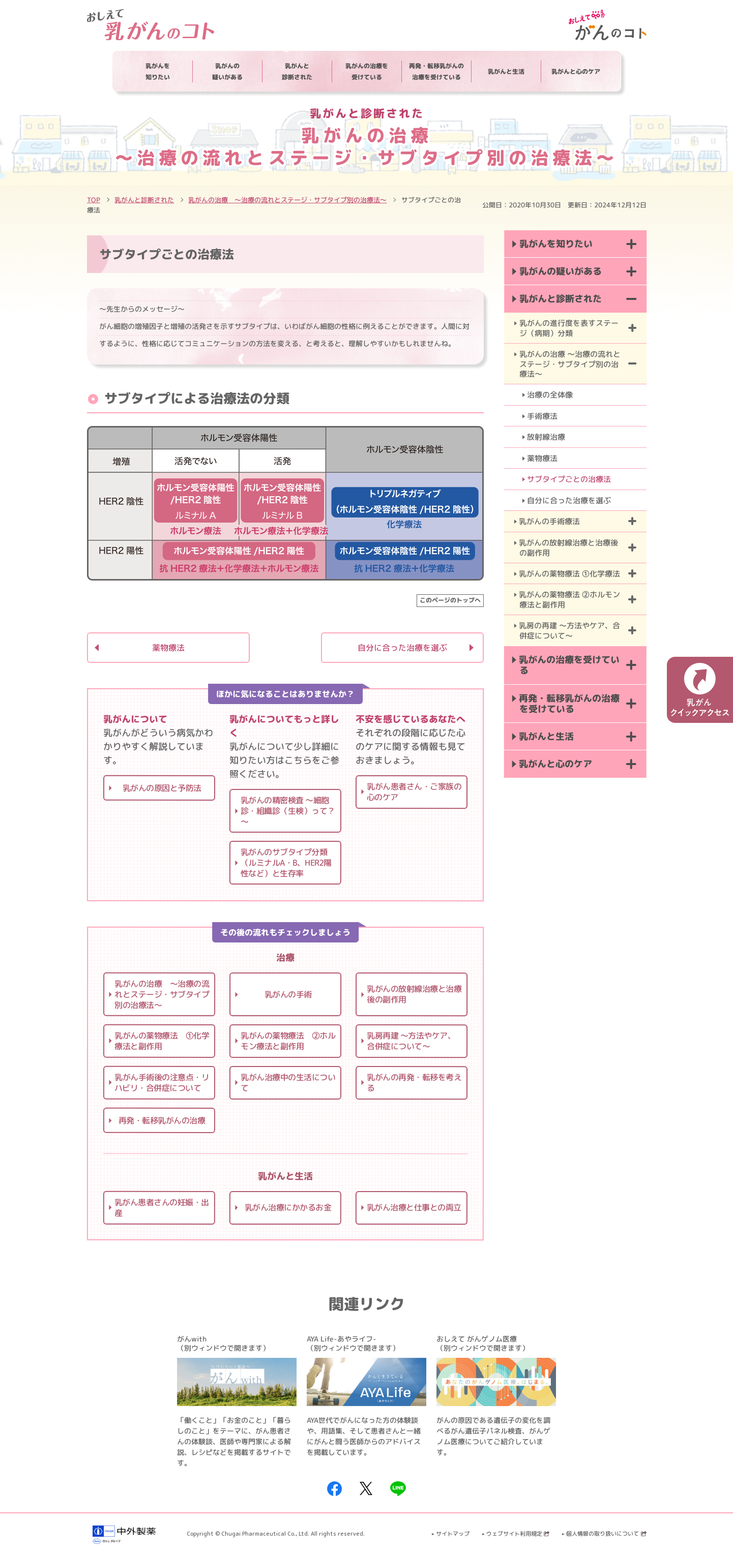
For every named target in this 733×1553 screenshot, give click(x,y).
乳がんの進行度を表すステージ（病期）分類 (568, 328)
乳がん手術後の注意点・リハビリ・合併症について (161, 1082)
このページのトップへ (449, 600)
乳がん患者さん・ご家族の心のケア (413, 792)
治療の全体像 (550, 394)
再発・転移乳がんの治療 (161, 1119)
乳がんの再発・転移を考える (413, 1082)
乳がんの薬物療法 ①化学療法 (569, 574)
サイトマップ (453, 1534)
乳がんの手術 (287, 994)
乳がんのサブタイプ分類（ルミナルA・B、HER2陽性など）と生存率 (285, 862)
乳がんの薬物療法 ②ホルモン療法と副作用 (288, 1041)
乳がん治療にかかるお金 (287, 1207)
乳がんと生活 (506, 71)
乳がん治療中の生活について (287, 1082)
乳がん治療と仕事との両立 (413, 1207)
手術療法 (542, 416)
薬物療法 (168, 647)
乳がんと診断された (297, 71)
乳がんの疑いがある (227, 71)
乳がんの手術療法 (549, 521)
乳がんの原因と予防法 (161, 787)
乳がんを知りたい (157, 71)
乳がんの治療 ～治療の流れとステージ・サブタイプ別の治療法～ (287, 199)
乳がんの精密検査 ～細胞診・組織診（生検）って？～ (287, 811)
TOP (93, 199)
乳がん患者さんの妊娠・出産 (161, 1207)
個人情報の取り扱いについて (606, 1534)
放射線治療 (546, 437)
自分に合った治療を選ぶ (402, 647)
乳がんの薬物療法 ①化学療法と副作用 (161, 1041)
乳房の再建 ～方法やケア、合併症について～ (569, 631)
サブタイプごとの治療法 (569, 479)
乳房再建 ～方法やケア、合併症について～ (411, 1041)
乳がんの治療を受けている (366, 71)
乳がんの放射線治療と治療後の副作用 (414, 994)
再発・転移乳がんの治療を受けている (436, 71)
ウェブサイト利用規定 (517, 1534)
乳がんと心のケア (575, 71)
